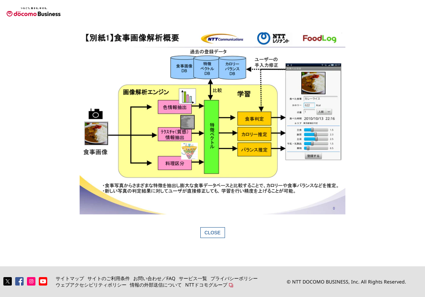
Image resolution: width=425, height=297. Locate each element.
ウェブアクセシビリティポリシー (91, 284)
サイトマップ (70, 278)
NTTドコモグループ (206, 284)
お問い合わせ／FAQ (154, 278)
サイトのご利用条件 (108, 278)
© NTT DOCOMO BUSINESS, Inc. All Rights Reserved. (346, 281)
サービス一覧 (193, 278)
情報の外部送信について (156, 284)
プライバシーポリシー (234, 278)
